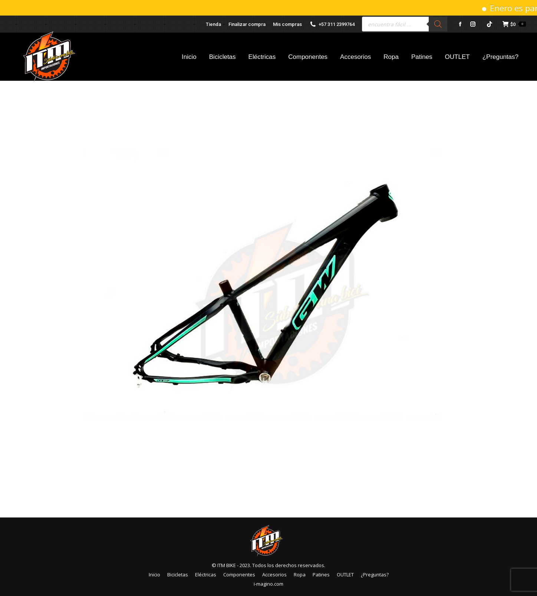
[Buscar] (438, 24)
